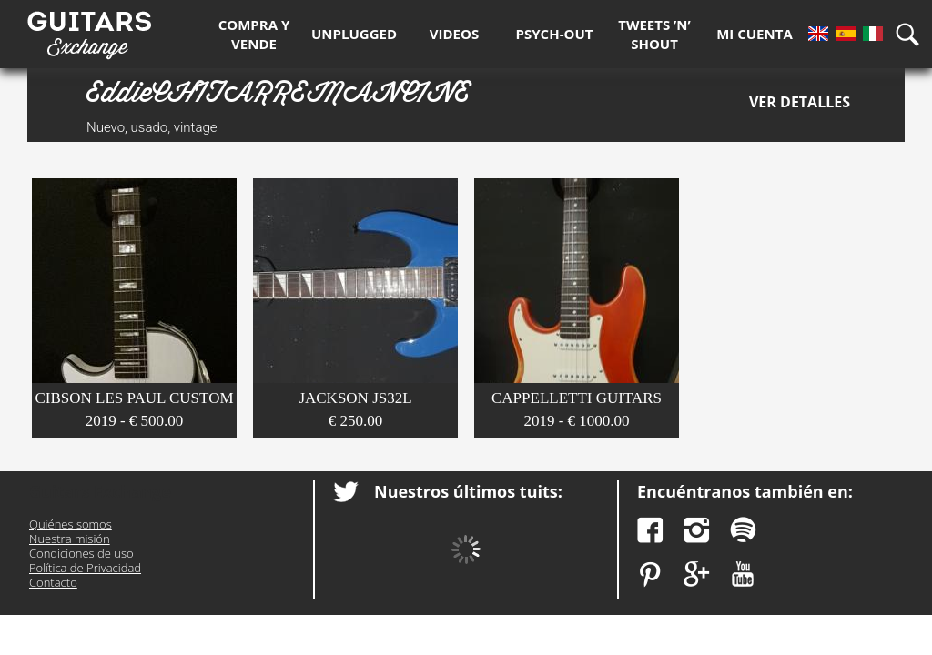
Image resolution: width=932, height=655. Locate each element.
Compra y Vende (254, 34)
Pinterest (650, 574)
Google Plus (697, 574)
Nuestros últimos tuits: (468, 491)
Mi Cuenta (754, 34)
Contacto (53, 582)
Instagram (697, 530)
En (818, 34)
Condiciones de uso (81, 553)
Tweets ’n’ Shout (654, 34)
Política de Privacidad (85, 567)
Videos (454, 34)
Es (845, 34)
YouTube (743, 574)
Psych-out (554, 34)
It (872, 34)
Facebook (650, 530)
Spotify (743, 530)
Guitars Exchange (89, 30)
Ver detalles (799, 102)
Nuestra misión (69, 538)
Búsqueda (914, 34)
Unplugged (354, 34)
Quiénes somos (70, 524)
